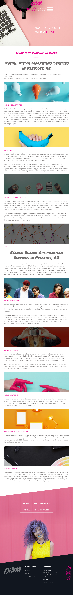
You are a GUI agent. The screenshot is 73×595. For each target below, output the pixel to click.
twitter (33, 9)
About (28, 573)
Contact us (30, 576)
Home (27, 570)
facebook (22, 9)
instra (28, 9)
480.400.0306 (42, 8)
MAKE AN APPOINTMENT (36, 510)
